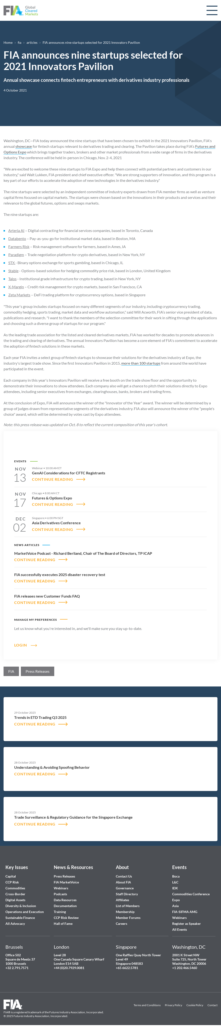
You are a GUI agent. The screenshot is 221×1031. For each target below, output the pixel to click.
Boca (176, 876)
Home (8, 42)
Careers (121, 924)
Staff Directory (127, 894)
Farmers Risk (18, 246)
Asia (175, 906)
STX (11, 262)
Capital (10, 876)
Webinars (61, 888)
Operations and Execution (24, 912)
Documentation (65, 906)
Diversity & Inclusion (20, 906)
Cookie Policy (194, 1005)
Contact (212, 1005)
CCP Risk (12, 882)
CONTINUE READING (52, 479)
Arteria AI (16, 230)
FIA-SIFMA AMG (184, 912)
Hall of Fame (63, 924)
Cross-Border (15, 894)
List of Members (128, 906)
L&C (175, 882)
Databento (17, 238)
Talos (12, 278)
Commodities (15, 888)
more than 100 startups (140, 363)
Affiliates (122, 900)
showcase (23, 146)
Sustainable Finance (20, 918)
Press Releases (64, 876)
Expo (176, 900)
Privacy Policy (173, 1005)
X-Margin (16, 286)
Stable (13, 270)
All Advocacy (15, 924)
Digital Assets (15, 900)
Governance (125, 888)
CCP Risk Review (66, 918)
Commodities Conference (191, 894)
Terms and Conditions (147, 1005)
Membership (125, 912)
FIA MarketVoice (66, 882)
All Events (179, 929)
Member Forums (128, 918)
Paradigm (16, 254)
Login (20, 645)
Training (60, 912)
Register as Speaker (186, 924)
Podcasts (60, 894)
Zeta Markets (19, 295)
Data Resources (65, 900)
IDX (175, 888)
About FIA (123, 882)
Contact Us (124, 876)
